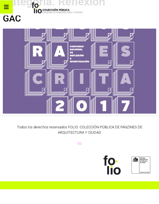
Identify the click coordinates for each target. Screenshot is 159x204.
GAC (12, 18)
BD (79, 143)
